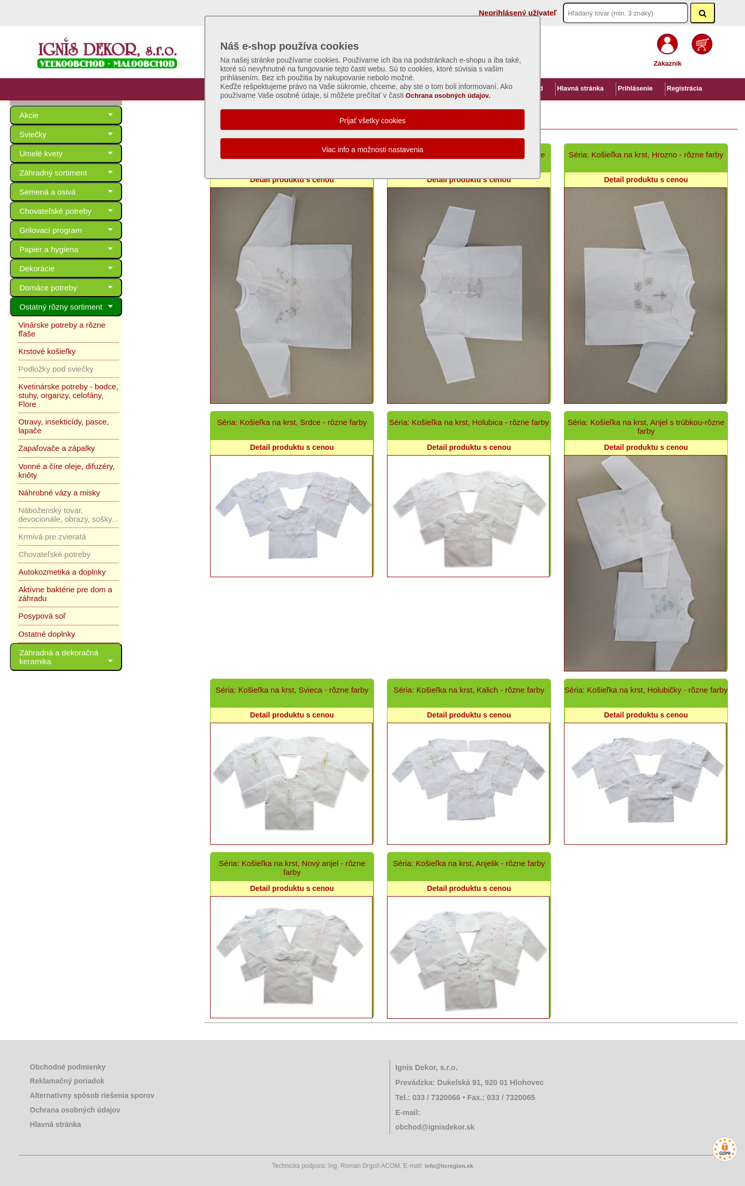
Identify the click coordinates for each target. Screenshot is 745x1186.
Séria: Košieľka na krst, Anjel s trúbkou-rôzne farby (646, 426)
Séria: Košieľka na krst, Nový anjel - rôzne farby (292, 867)
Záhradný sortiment (97, 172)
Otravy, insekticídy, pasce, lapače (76, 404)
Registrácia (684, 88)
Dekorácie (97, 268)
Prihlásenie (635, 88)
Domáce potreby (97, 287)
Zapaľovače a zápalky (56, 421)
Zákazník (668, 63)
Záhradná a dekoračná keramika (97, 608)
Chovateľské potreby (97, 211)
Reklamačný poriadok (67, 1081)
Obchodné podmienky (68, 1067)
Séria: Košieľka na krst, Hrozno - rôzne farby (646, 154)
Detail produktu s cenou (292, 179)
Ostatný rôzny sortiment (97, 306)
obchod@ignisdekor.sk (434, 1127)
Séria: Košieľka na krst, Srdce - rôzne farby (292, 422)
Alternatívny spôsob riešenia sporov (92, 1095)
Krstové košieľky (47, 342)
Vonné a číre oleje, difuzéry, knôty (77, 439)
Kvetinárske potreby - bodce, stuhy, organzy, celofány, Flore (79, 382)
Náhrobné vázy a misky (59, 456)
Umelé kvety (97, 153)
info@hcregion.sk (449, 1166)
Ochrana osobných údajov (75, 1110)
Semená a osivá (97, 191)
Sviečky (97, 134)
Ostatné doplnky (46, 589)
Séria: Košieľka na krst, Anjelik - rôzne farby (469, 863)
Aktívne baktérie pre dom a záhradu (80, 554)
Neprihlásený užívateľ (518, 13)
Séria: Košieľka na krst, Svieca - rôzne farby (292, 689)
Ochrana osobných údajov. (448, 95)
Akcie (97, 115)
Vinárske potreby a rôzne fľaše (71, 324)
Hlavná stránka (580, 88)
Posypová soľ (41, 571)
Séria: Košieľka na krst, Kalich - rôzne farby (469, 689)
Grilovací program (97, 230)
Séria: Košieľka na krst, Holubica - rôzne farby (469, 422)
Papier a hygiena (97, 249)
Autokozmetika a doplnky (62, 536)
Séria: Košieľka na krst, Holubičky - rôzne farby (646, 689)
